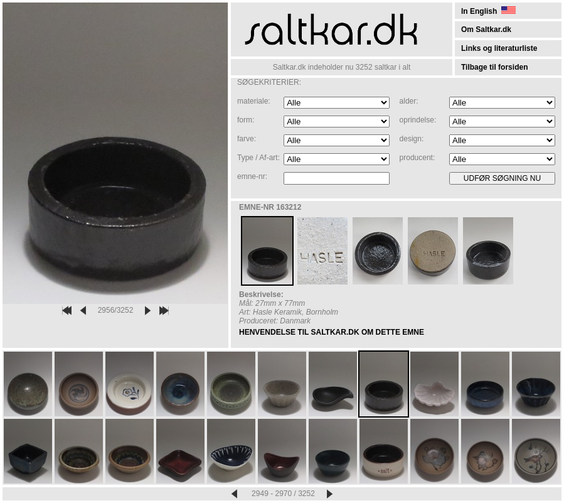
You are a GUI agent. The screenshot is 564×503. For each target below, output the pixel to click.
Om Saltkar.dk (486, 29)
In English (488, 11)
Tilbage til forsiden (494, 67)
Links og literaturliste (499, 48)
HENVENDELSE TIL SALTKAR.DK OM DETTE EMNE (331, 332)
